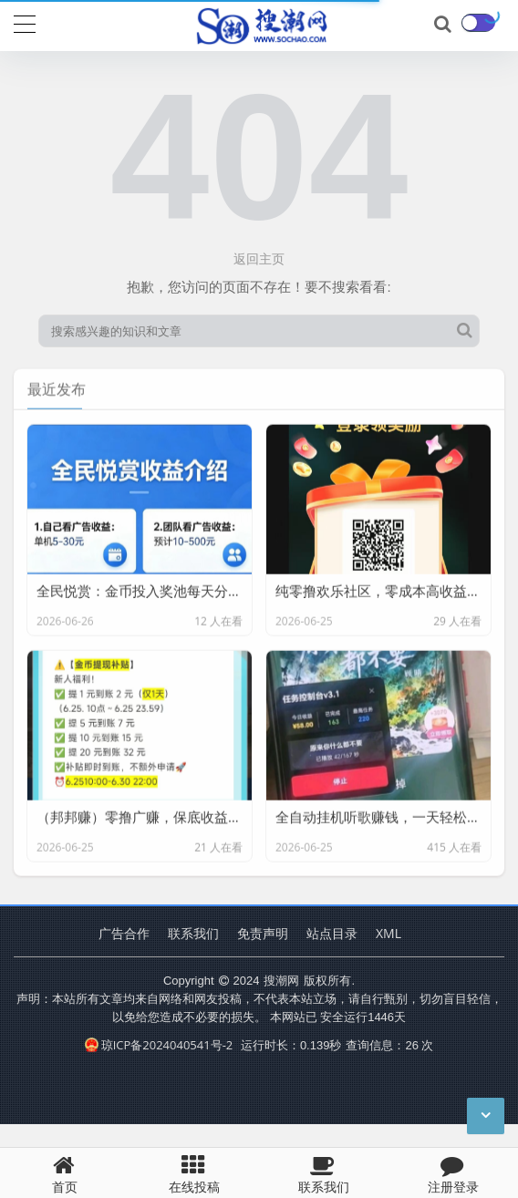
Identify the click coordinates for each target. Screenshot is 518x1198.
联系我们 (193, 933)
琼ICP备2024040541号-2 (159, 1045)
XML (388, 933)
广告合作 (124, 933)
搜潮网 (281, 980)
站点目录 (331, 933)
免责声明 (262, 933)
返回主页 (259, 258)
